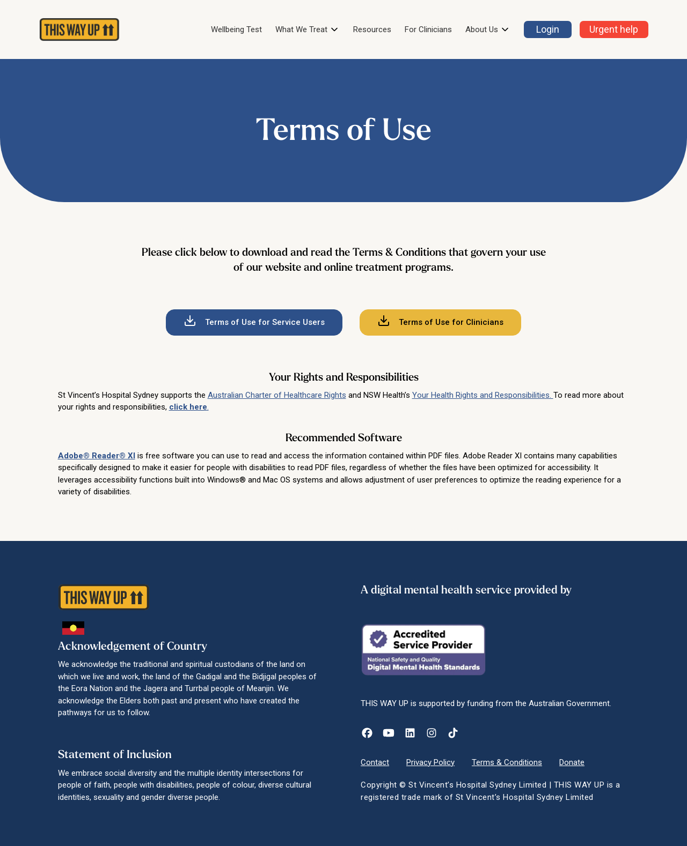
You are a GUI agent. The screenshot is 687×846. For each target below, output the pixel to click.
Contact (375, 762)
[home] (79, 29)
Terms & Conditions (507, 762)
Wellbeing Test (236, 29)
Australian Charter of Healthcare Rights (277, 395)
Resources (372, 29)
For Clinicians (428, 29)
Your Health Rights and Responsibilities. (482, 395)
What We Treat (301, 29)
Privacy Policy (430, 762)
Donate (571, 762)
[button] (307, 30)
